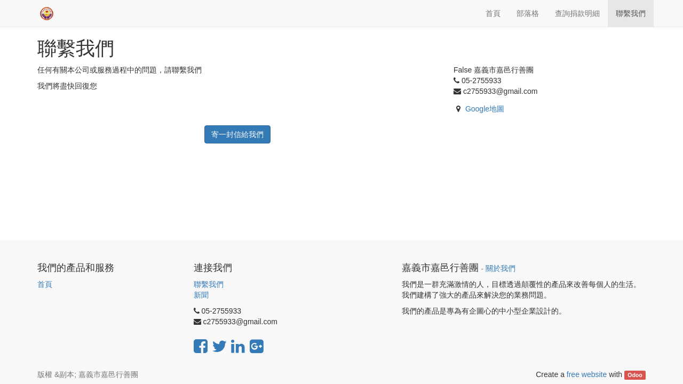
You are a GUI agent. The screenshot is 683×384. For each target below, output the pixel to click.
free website (587, 374)
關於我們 (500, 269)
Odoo (635, 375)
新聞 (201, 295)
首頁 (44, 284)
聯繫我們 (209, 284)
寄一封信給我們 (237, 134)
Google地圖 (484, 109)
